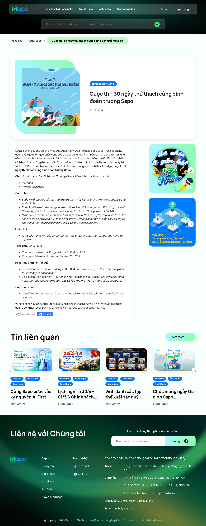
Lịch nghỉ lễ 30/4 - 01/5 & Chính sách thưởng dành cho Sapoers (76, 394)
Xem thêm (180, 337)
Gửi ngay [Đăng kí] (180, 441)
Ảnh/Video (127, 378)
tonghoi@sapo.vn (123, 508)
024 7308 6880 (126, 501)
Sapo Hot (17, 378)
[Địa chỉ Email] (153, 441)
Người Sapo (86, 9)
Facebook (81, 466)
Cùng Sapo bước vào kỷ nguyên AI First (31, 394)
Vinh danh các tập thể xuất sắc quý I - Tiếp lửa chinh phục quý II (125, 394)
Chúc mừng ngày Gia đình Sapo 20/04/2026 (174, 394)
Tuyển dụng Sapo (52, 497)
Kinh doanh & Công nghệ (59, 9)
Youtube (80, 474)
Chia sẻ (45, 314)
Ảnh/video (105, 9)
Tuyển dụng (182, 9)
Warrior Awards (126, 9)
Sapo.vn (165, 9)
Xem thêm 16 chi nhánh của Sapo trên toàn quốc (152, 493)
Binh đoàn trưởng (103, 84)
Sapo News (18, 384)
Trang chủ (48, 466)
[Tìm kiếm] (157, 24)
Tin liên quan (35, 336)
